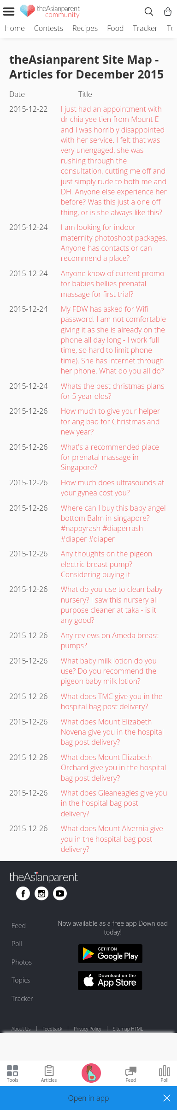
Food (115, 28)
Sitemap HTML (128, 1029)
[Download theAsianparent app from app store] (110, 981)
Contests (48, 28)
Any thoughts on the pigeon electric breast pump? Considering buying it (107, 564)
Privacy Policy (87, 1029)
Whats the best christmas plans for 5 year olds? (113, 391)
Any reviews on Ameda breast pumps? (110, 640)
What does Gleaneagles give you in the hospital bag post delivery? (114, 803)
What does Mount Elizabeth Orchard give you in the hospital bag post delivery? (113, 767)
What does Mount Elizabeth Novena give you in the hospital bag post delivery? (112, 732)
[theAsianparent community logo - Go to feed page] (50, 13)
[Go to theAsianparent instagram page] (41, 893)
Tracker (145, 28)
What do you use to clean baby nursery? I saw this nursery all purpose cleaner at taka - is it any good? (112, 604)
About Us (21, 1029)
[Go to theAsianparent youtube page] (60, 893)
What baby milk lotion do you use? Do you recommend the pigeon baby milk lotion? (109, 671)
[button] (88, 1098)
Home (15, 28)
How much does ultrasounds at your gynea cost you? (113, 487)
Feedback (52, 1029)
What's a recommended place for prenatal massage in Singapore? (110, 457)
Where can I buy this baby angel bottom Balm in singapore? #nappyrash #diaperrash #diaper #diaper (113, 523)
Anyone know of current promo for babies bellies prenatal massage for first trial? (113, 283)
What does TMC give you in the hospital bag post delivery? (112, 701)
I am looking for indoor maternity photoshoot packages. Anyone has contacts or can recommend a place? (114, 242)
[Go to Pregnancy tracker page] (91, 1072)
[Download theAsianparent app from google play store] (110, 955)
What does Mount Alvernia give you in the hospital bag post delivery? (112, 838)
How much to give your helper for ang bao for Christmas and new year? (110, 421)
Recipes (85, 28)
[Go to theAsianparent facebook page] (23, 893)
